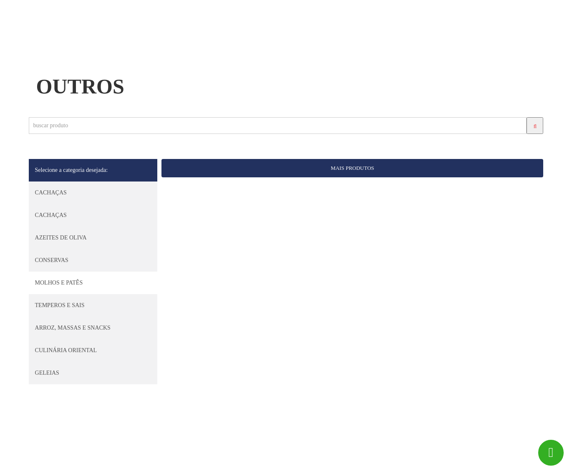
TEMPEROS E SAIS (60, 305)
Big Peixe (62, 464)
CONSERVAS (51, 260)
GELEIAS (47, 373)
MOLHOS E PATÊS (59, 283)
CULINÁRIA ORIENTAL (66, 350)
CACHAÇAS (51, 192)
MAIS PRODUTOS (352, 168)
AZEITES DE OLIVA (61, 237)
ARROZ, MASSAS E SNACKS (73, 328)
